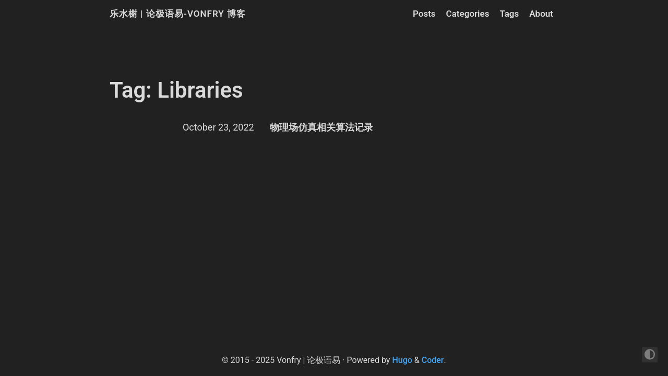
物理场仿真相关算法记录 (321, 127)
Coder (433, 360)
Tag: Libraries (176, 90)
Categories (468, 13)
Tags (509, 13)
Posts (424, 13)
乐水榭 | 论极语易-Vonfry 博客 (178, 13)
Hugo (402, 360)
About (541, 13)
